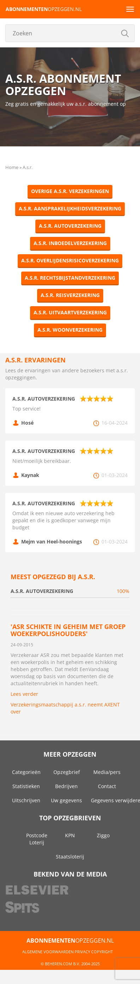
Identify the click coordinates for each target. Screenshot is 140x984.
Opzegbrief (66, 772)
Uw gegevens (66, 800)
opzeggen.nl (44, 9)
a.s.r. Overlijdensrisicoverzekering (70, 260)
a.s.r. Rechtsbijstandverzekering (70, 277)
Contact (107, 786)
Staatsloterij (70, 856)
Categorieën (26, 772)
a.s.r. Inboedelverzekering (70, 243)
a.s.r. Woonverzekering (70, 329)
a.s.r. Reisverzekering (70, 295)
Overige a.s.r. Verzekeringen (70, 191)
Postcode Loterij (36, 839)
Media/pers (107, 772)
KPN (70, 835)
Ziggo (103, 835)
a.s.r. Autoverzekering (70, 225)
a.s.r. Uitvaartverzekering (70, 312)
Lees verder (24, 694)
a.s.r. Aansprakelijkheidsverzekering (70, 208)
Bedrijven (66, 786)
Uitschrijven (26, 800)
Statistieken (26, 786)
